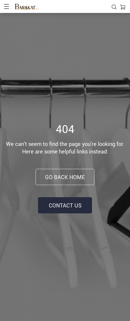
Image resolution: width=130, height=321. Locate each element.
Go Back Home (65, 177)
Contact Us (65, 205)
